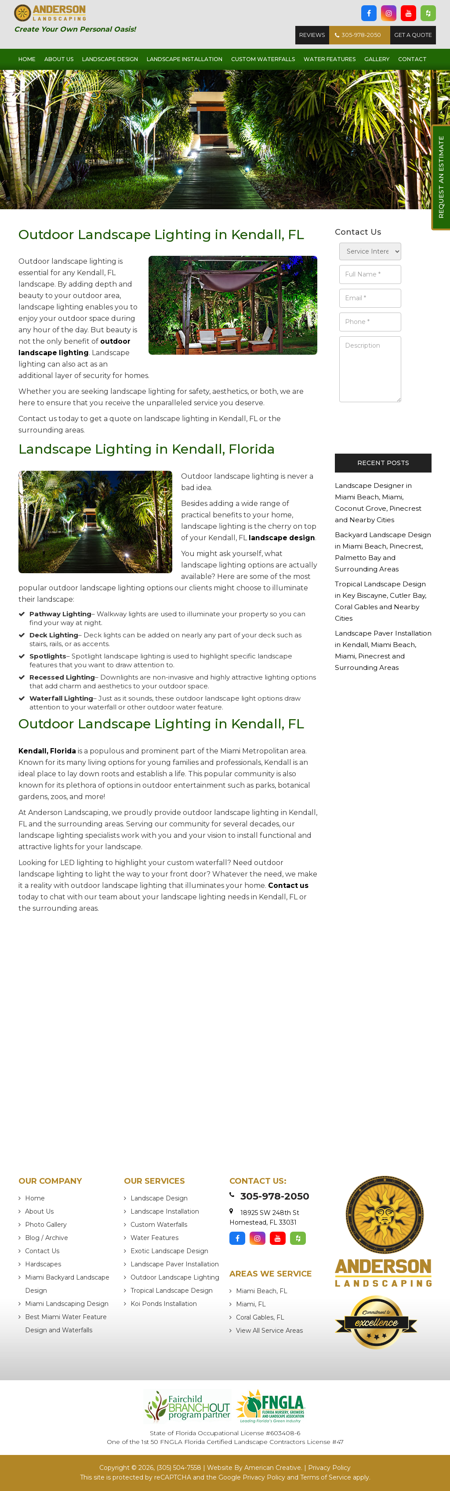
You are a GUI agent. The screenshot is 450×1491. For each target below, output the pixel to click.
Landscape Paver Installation (175, 1265)
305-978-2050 (353, 35)
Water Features (154, 1238)
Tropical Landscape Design (172, 1291)
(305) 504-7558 (178, 1468)
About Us (39, 1212)
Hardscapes (43, 1265)
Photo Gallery (46, 1225)
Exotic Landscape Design (169, 1251)
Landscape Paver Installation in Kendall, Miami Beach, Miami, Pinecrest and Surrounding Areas (383, 657)
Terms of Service (325, 1477)
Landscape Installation (165, 1212)
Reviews (306, 35)
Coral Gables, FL (260, 1318)
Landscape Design (159, 1199)
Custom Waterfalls (159, 1225)
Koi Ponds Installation (164, 1304)
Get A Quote (412, 35)
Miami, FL (251, 1305)
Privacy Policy (329, 1468)
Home (35, 1199)
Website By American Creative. (254, 1468)
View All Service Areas (269, 1331)
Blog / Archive (46, 1238)
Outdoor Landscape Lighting (175, 1278)
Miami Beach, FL (261, 1291)
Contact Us (42, 1251)
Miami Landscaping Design (67, 1304)
